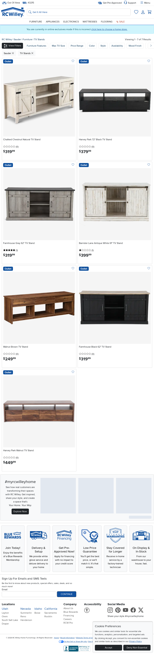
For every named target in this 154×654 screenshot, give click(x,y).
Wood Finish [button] (135, 45)
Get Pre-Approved (110, 3)
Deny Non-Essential (137, 647)
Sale (120, 21)
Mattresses (90, 21)
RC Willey (7, 39)
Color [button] (92, 45)
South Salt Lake (10, 620)
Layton (5, 612)
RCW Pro (68, 622)
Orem (5, 616)
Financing (68, 615)
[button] (12, 46)
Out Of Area (11, 2)
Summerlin (26, 612)
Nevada (25, 609)
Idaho (38, 609)
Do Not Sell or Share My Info (73, 641)
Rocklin (48, 616)
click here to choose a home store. (109, 29)
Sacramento (50, 612)
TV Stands (39, 39)
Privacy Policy (135, 641)
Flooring (106, 21)
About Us (68, 608)
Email (5, 589)
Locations (8, 604)
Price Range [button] (77, 45)
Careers (67, 619)
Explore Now (20, 511)
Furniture (35, 21)
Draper (5, 623)
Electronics (71, 21)
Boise (37, 612)
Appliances (52, 21)
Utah (5, 609)
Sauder (18, 39)
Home (56, 638)
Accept (108, 647)
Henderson (26, 620)
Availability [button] (117, 45)
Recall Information (67, 638)
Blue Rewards (70, 611)
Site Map (91, 641)
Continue (66, 594)
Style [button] (103, 45)
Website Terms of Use (85, 638)
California (50, 609)
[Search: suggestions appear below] (78, 12)
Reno (23, 616)
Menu (145, 3)
